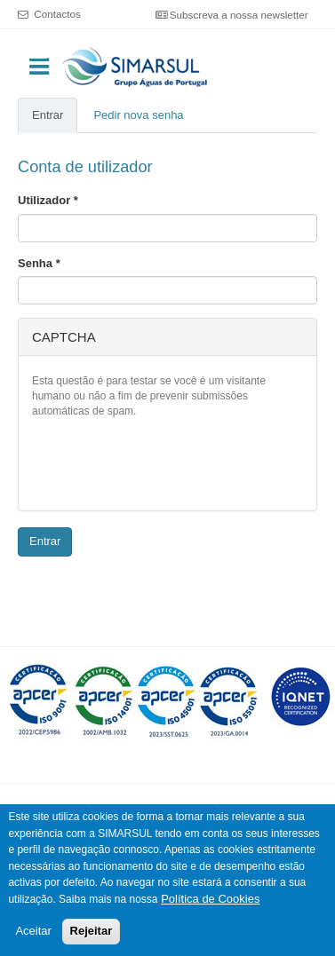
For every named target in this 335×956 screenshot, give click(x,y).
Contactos (57, 14)
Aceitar (33, 931)
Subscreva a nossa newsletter (239, 14)
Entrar (54, 120)
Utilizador (48, 200)
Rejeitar (91, 931)
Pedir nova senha (138, 115)
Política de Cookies (210, 899)
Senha (39, 263)
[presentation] (167, 462)
